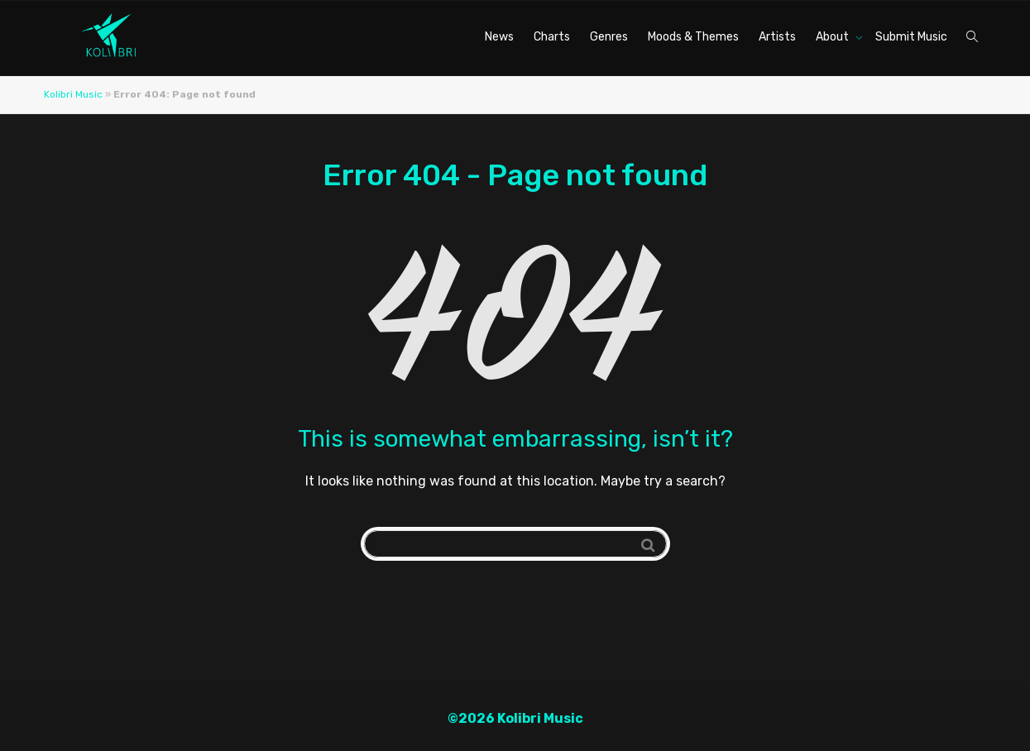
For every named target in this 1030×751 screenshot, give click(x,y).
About (833, 37)
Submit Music (911, 37)
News (499, 37)
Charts (552, 37)
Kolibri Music (73, 94)
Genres (609, 37)
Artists (777, 37)
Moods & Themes (693, 37)
